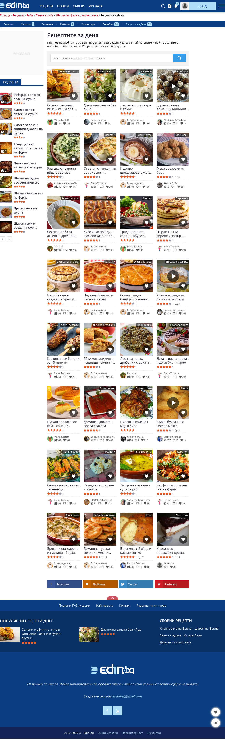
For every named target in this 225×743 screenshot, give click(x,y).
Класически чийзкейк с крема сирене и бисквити (171, 551)
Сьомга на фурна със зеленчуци (63, 487)
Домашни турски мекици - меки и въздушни (97, 551)
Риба (30, 15)
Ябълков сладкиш (177, 261)
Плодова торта (179, 325)
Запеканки (72, 515)
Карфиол (182, 451)
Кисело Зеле (193, 635)
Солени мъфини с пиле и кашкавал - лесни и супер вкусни (61, 107)
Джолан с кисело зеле (175, 642)
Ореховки (182, 135)
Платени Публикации (74, 605)
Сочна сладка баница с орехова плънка (134, 297)
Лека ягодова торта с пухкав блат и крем (173, 360)
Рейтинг (67, 24)
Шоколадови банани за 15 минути (63, 360)
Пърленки (182, 198)
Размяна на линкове (151, 605)
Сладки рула (144, 135)
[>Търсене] (111, 58)
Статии (63, 6)
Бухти (184, 388)
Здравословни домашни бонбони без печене (171, 107)
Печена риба (44, 15)
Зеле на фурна (170, 635)
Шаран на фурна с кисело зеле (77, 15)
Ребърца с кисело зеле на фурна (27, 97)
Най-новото (104, 605)
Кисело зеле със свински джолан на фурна (28, 129)
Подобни (110, 24)
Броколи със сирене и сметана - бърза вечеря (62, 551)
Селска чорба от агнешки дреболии (61, 234)
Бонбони (182, 71)
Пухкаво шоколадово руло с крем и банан (135, 170)
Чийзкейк (182, 515)
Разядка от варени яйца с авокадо (61, 170)
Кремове (146, 71)
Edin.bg (5, 15)
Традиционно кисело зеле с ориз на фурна (28, 148)
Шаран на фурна (206, 628)
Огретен (110, 135)
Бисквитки (154, 733)
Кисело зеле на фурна (175, 628)
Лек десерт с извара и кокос (135, 107)
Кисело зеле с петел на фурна (25, 112)
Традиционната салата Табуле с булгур (132, 234)
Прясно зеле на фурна (25, 210)
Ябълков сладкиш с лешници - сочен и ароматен (98, 360)
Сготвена (47, 24)
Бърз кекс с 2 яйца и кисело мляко (135, 551)
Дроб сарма (144, 325)
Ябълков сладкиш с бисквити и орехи (171, 297)
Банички (109, 261)
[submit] (179, 58)
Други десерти (70, 325)
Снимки (27, 24)
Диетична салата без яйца (100, 107)
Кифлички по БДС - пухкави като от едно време (100, 234)
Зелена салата (106, 71)
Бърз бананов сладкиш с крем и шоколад (60, 297)
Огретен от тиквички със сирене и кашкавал (100, 170)
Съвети (78, 6)
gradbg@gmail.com (127, 696)
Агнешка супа (70, 198)
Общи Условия (108, 733)
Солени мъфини (69, 71)
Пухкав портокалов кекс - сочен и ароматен (62, 424)
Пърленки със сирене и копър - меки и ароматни (170, 234)
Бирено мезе (144, 388)
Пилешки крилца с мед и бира (134, 424)
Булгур (147, 198)
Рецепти (46, 6)
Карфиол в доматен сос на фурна (172, 487)
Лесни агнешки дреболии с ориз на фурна (135, 360)
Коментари (88, 24)
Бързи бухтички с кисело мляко (170, 424)
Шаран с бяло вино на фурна (28, 195)
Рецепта (9, 24)
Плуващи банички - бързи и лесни (98, 297)
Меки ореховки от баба (171, 170)
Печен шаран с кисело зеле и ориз (28, 165)
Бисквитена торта (68, 261)
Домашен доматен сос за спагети (98, 424)
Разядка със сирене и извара (99, 487)
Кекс (76, 388)
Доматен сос (107, 388)
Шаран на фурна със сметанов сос (26, 180)
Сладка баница (142, 261)
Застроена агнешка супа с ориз (135, 487)
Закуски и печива (104, 515)
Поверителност (132, 733)
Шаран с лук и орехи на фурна (25, 225)
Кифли (111, 198)
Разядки (74, 135)
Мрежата (95, 6)
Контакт (125, 605)
